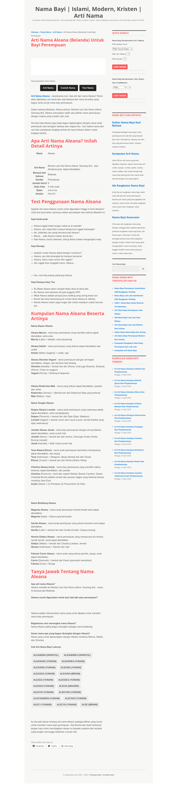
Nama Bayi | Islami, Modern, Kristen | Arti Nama (88, 12)
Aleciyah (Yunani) (70, 692)
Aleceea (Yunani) (69, 680)
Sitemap (34, 32)
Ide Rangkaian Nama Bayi (128, 185)
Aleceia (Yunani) (43, 686)
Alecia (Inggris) (69, 686)
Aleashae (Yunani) (44, 661)
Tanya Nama (45, 32)
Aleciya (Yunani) (43, 692)
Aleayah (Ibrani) (70, 673)
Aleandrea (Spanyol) (77, 655)
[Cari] (143, 268)
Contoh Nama (68, 88)
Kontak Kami (108, 775)
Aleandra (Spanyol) (46, 655)
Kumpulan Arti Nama (125, 153)
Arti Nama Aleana (40, 96)
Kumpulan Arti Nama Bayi (125, 350)
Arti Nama (57, 32)
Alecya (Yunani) (66, 704)
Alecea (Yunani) (43, 680)
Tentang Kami (95, 775)
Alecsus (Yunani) (75, 698)
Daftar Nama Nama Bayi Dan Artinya (130, 332)
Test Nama (87, 88)
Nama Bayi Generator (126, 217)
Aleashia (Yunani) (44, 667)
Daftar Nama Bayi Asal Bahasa (126, 124)
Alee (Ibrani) (90, 704)
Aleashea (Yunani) (73, 661)
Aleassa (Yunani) (44, 673)
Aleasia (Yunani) (71, 667)
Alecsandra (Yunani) (46, 698)
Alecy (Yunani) (42, 704)
